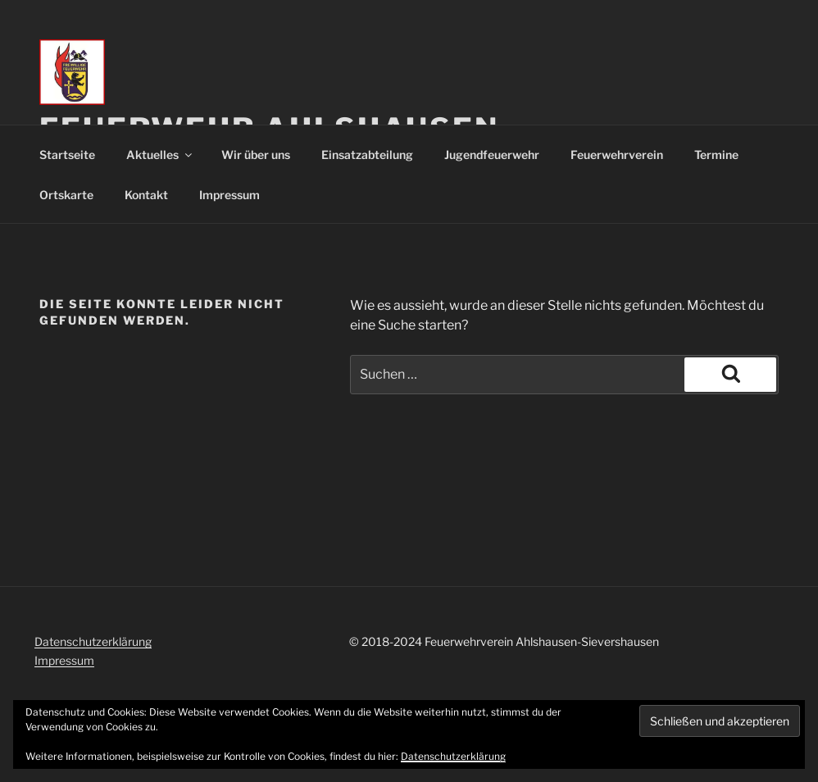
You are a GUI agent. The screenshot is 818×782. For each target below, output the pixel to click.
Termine (716, 154)
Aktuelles (160, 154)
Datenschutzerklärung (93, 641)
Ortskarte (66, 195)
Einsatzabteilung (367, 154)
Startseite (67, 154)
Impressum (229, 195)
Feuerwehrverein (616, 154)
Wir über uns (255, 154)
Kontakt (146, 195)
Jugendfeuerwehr (491, 154)
